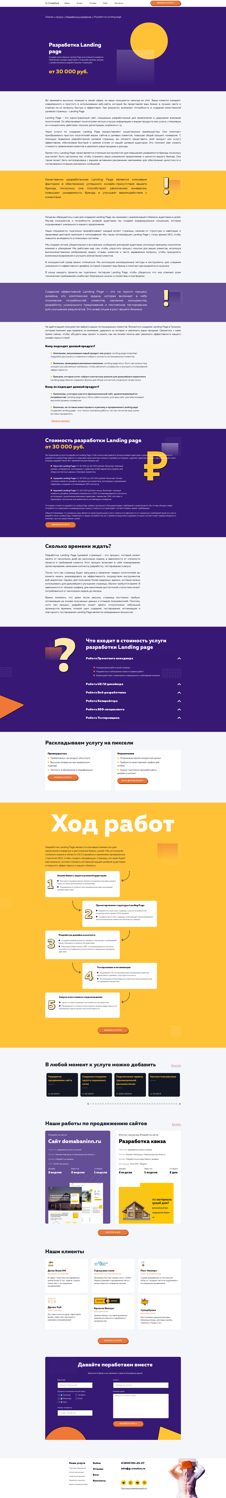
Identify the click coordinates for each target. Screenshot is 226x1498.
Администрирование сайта (78, 1484)
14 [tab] (123, 1105)
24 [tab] (148, 1105)
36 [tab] (177, 1105)
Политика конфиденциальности (134, 1488)
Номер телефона (64, 1408)
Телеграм (66, 1395)
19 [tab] (135, 1105)
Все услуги (176, 1065)
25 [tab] (150, 1105)
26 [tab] (153, 1105)
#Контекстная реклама (129, 1135)
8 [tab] (109, 1105)
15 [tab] (126, 1105)
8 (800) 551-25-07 (132, 1463)
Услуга (116, 1380)
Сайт (74, 1141)
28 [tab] (157, 1105)
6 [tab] (104, 1105)
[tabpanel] (62, 1085)
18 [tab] (133, 1105)
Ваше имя (61, 1380)
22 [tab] (143, 1105)
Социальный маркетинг (77, 1476)
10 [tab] (113, 1105)
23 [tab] (145, 1105)
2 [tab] (94, 1105)
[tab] (133, 658)
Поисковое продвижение (77, 1468)
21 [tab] (140, 1105)
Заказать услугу (165, 3)
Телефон (81, 1395)
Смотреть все (112, 1232)
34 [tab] (172, 1105)
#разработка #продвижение (108, 1274)
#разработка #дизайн (58, 1274)
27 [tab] (155, 1105)
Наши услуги (77, 1463)
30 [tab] (162, 1105)
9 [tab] (111, 1105)
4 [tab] (99, 1105)
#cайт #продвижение (151, 1274)
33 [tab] (170, 1105)
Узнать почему (60, 421)
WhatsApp (66, 1399)
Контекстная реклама (76, 1472)
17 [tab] (131, 1105)
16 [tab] (128, 1105)
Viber (64, 1402)
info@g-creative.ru (133, 1468)
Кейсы (67, 3)
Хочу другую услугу (132, 781)
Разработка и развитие (77, 1480)
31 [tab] (165, 1105)
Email (80, 1398)
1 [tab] (91, 1105)
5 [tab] (101, 1105)
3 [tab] (96, 1105)
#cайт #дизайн (55, 1310)
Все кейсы (176, 1124)
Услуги (79, 3)
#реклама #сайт (148, 1313)
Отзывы (92, 3)
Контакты (118, 3)
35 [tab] (175, 1105)
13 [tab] (121, 1105)
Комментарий (118, 1391)
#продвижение (101, 1312)
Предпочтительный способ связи (71, 1391)
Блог (105, 3)
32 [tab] (167, 1105)
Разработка (142, 1141)
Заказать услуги (60, 525)
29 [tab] (160, 1105)
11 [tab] (116, 1105)
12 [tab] (118, 1105)
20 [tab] (138, 1105)
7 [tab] (106, 1105)
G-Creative (52, 3)
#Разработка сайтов (57, 1135)
